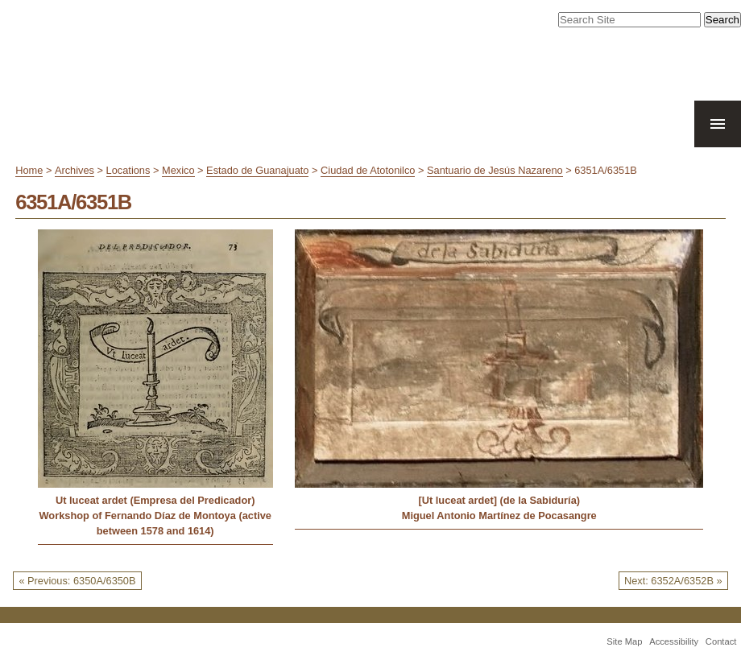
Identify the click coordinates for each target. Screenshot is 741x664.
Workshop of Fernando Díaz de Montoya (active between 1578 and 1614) (155, 523)
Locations (128, 170)
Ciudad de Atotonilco (368, 170)
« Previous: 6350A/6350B (77, 581)
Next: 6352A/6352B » (673, 581)
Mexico (178, 170)
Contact (721, 641)
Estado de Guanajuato (257, 170)
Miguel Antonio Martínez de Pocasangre (499, 515)
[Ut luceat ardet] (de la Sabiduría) (499, 500)
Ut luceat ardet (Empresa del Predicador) (155, 500)
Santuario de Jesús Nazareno (495, 170)
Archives (74, 170)
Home (29, 170)
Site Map (624, 641)
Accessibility (673, 641)
